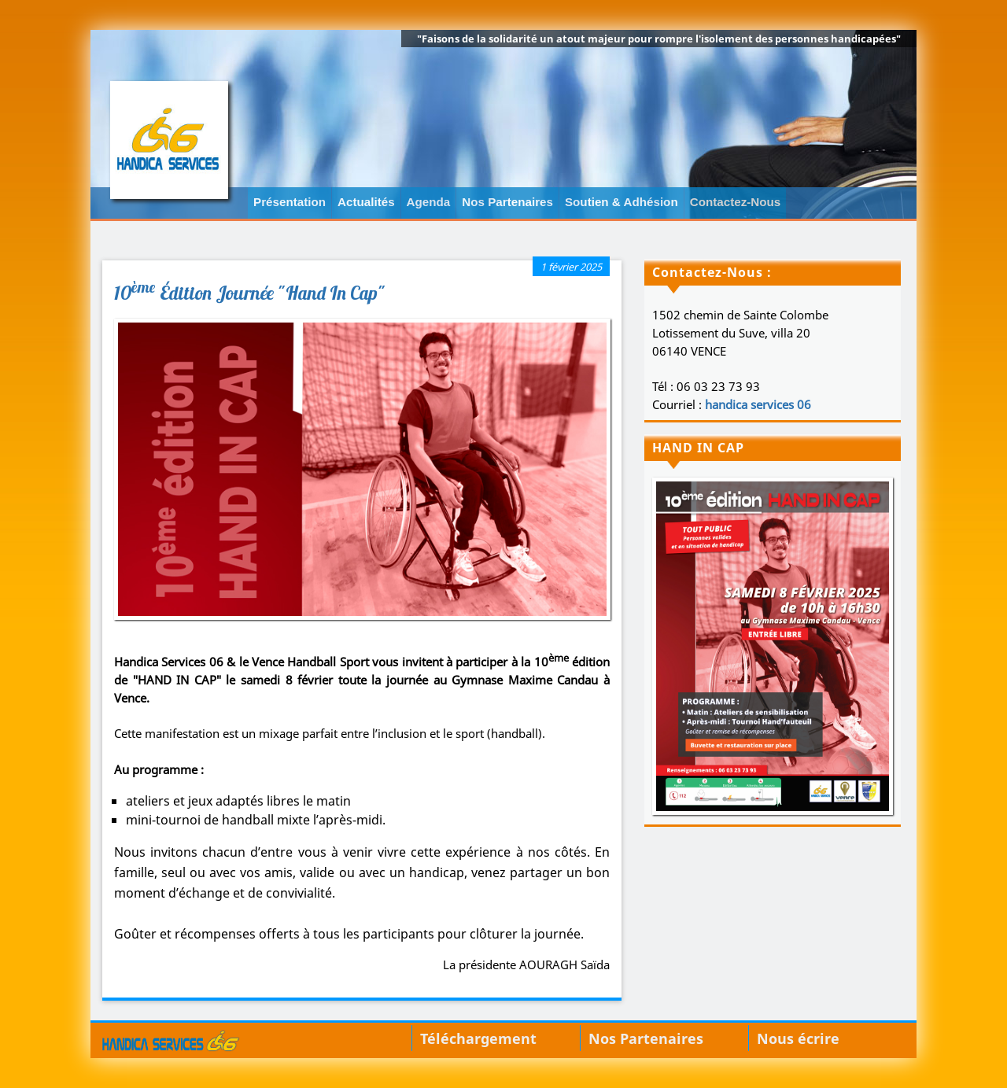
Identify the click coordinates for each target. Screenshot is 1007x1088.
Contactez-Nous (735, 201)
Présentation (289, 201)
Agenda (429, 201)
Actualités (366, 201)
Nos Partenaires (507, 201)
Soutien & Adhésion (621, 201)
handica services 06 (758, 404)
